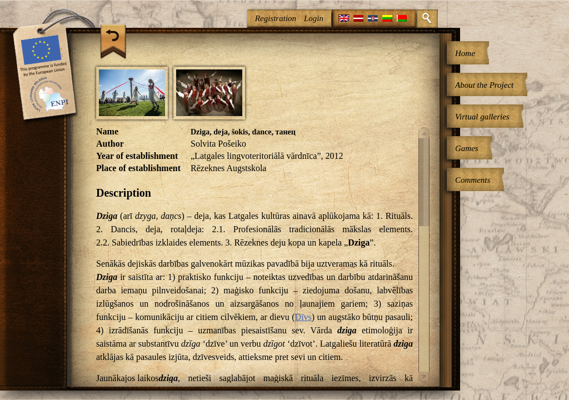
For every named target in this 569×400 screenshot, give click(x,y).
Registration (275, 18)
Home (465, 53)
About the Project (484, 85)
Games (466, 148)
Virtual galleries (482, 116)
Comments (472, 180)
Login (313, 18)
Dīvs (303, 317)
